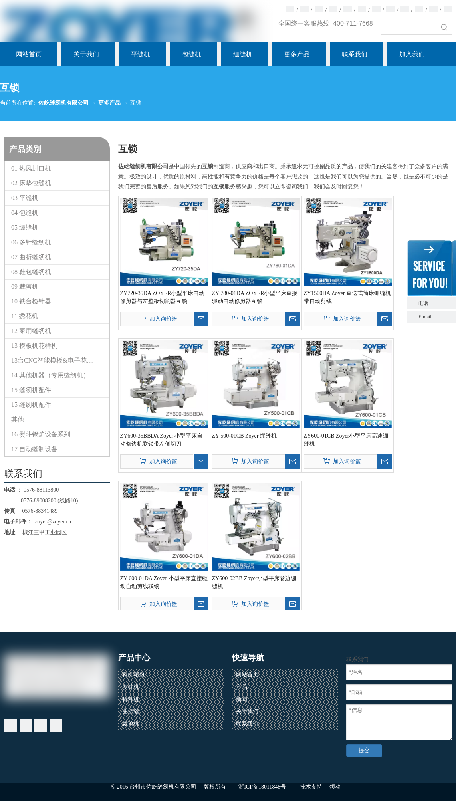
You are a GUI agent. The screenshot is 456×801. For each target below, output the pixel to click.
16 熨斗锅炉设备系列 (40, 434)
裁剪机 (130, 724)
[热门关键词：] (444, 27)
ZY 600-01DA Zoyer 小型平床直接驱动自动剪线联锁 (164, 582)
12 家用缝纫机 (31, 330)
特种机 (130, 699)
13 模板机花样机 (34, 345)
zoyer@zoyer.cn (51, 522)
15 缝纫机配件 (31, 390)
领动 (335, 787)
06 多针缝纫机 (31, 242)
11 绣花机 (24, 316)
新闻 (241, 699)
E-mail (425, 316)
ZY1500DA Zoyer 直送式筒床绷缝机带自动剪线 (347, 297)
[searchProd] (409, 27)
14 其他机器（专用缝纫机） (50, 375)
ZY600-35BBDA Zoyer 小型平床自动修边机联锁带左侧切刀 (161, 440)
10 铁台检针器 (31, 301)
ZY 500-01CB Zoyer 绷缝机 (244, 436)
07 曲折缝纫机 (31, 257)
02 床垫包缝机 (31, 183)
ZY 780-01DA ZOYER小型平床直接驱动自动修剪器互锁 (255, 297)
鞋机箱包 (133, 675)
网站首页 (247, 675)
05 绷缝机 (24, 227)
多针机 (130, 687)
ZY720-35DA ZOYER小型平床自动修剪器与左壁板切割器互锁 (162, 297)
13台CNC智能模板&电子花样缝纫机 (60, 360)
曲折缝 (130, 711)
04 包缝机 (24, 212)
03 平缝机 (24, 197)
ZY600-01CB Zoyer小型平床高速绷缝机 (346, 440)
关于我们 (247, 711)
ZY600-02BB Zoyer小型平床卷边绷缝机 (254, 582)
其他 (17, 419)
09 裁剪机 (24, 286)
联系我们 (247, 724)
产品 (241, 687)
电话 (435, 303)
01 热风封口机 (31, 168)
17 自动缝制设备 (34, 449)
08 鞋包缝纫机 (31, 271)
